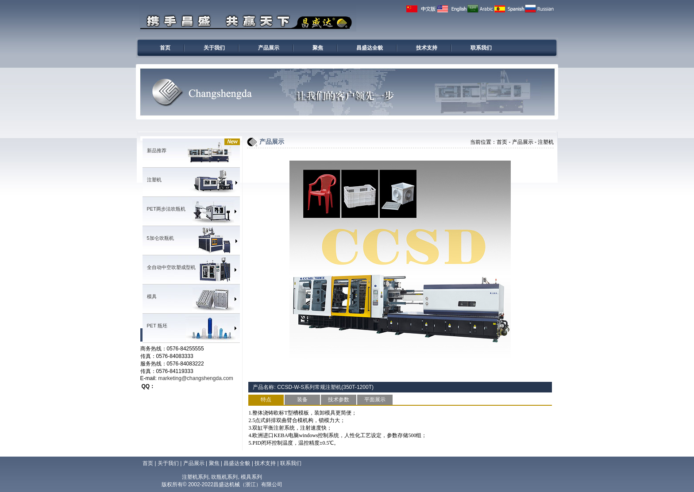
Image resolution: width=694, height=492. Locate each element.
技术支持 (426, 48)
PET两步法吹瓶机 (166, 208)
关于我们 (214, 48)
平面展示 (375, 399)
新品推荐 (156, 150)
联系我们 (481, 48)
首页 (165, 48)
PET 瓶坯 (157, 325)
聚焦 (317, 48)
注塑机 (154, 179)
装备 (302, 399)
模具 (152, 296)
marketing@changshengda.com (195, 378)
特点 (266, 399)
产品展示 (268, 48)
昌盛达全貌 (369, 48)
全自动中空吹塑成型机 (171, 267)
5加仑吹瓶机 (160, 238)
